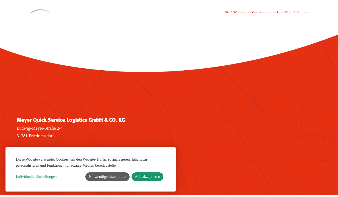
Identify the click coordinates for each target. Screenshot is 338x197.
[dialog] (90, 169)
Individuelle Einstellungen (36, 177)
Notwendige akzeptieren (107, 177)
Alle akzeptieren (147, 177)
